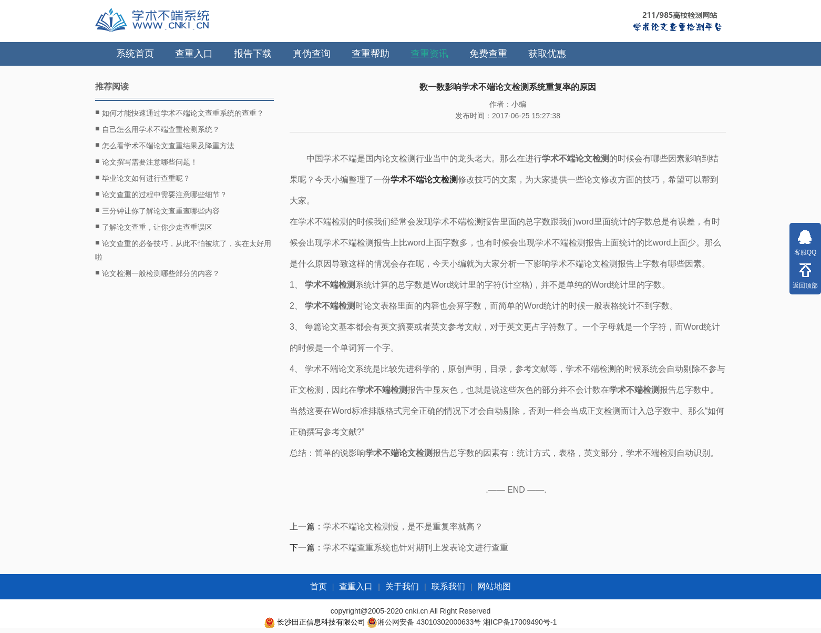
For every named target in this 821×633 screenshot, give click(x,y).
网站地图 (494, 586)
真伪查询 (312, 53)
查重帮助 (370, 53)
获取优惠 (547, 53)
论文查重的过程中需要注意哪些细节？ (161, 194)
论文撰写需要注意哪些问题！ (146, 161)
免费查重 (488, 53)
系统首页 (135, 53)
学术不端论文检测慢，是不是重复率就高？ (403, 526)
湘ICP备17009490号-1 (520, 622)
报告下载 (253, 53)
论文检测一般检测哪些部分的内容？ (157, 273)
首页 (318, 586)
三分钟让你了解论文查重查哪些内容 (157, 210)
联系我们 (448, 586)
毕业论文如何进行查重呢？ (142, 177)
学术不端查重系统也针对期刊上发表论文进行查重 (415, 547)
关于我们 (402, 586)
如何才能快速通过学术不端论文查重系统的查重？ (179, 112)
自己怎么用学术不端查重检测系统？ (157, 128)
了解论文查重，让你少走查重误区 (153, 226)
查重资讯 (429, 53)
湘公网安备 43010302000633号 (429, 622)
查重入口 (194, 53)
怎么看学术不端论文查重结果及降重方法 (164, 145)
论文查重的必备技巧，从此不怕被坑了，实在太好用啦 (183, 249)
